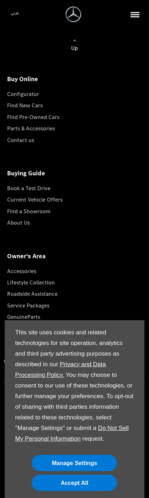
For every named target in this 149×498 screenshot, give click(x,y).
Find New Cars (25, 105)
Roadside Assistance (32, 294)
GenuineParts (23, 317)
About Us (18, 222)
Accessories (21, 271)
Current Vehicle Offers (35, 199)
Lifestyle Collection (31, 282)
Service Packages (28, 305)
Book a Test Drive (28, 188)
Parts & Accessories (31, 128)
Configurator (23, 94)
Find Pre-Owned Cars (33, 117)
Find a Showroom (28, 211)
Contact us (20, 140)
